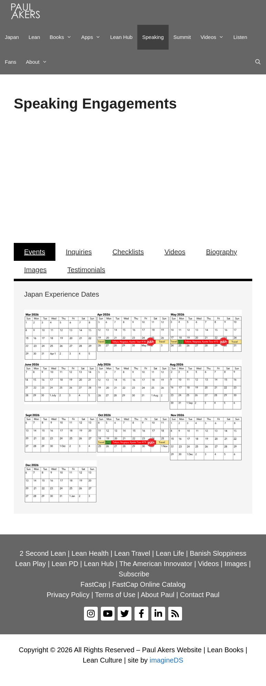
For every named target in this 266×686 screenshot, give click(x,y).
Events (34, 252)
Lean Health (90, 553)
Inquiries (79, 252)
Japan (12, 37)
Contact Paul (200, 594)
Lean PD (65, 563)
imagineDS (166, 660)
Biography (221, 252)
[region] (133, 176)
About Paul (157, 594)
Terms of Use (115, 594)
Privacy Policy (67, 594)
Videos (215, 37)
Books (63, 37)
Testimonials (86, 270)
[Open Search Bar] (258, 62)
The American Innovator (155, 563)
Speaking (153, 37)
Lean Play (30, 563)
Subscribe (134, 574)
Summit (182, 37)
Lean (34, 37)
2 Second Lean (43, 553)
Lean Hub (121, 37)
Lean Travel (132, 553)
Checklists (128, 252)
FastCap (94, 584)
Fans (10, 62)
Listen (240, 37)
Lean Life (170, 553)
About (39, 62)
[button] (24, 176)
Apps (93, 37)
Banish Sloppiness (218, 553)
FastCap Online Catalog (148, 584)
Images (35, 270)
